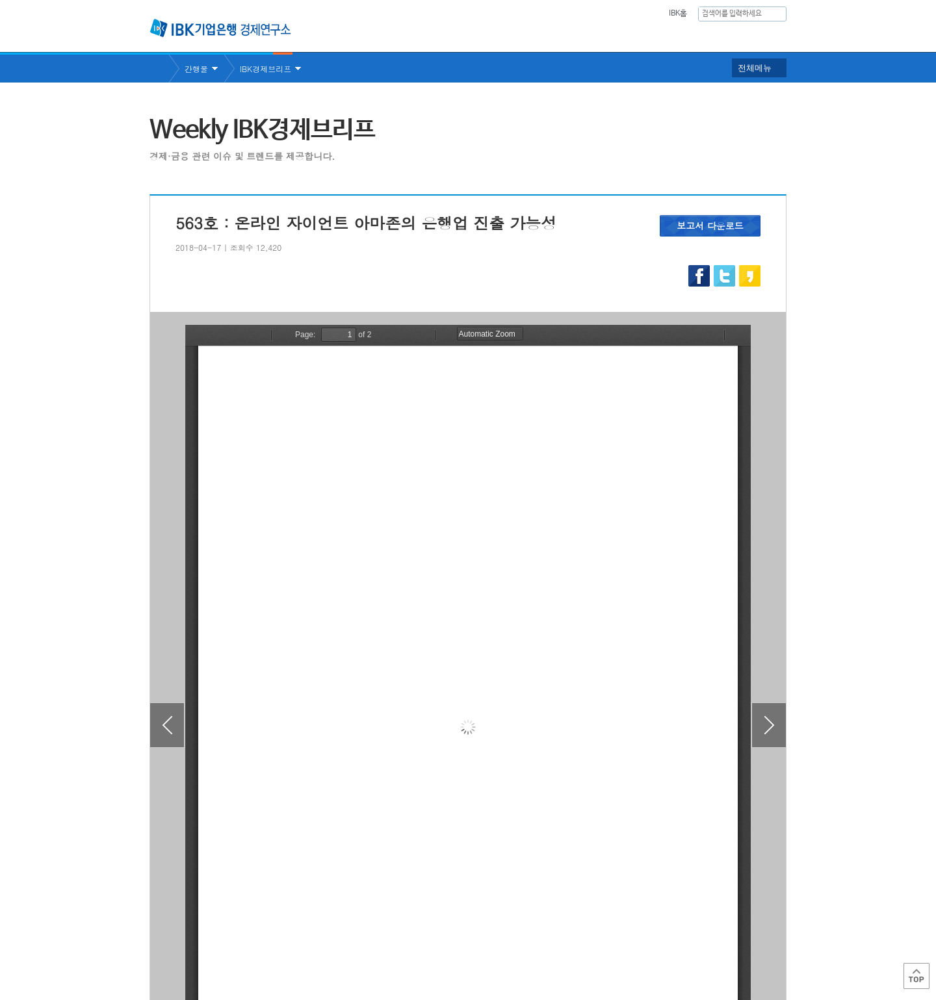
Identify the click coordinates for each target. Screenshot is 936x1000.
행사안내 (709, 36)
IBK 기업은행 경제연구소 (220, 28)
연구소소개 (457, 36)
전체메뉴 (755, 68)
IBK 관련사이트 (626, 943)
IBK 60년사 (768, 36)
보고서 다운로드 (710, 225)
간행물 (652, 36)
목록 (468, 873)
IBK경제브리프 (265, 68)
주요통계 (595, 36)
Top (917, 976)
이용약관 (284, 948)
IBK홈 (677, 13)
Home (159, 69)
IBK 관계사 (718, 943)
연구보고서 (528, 36)
